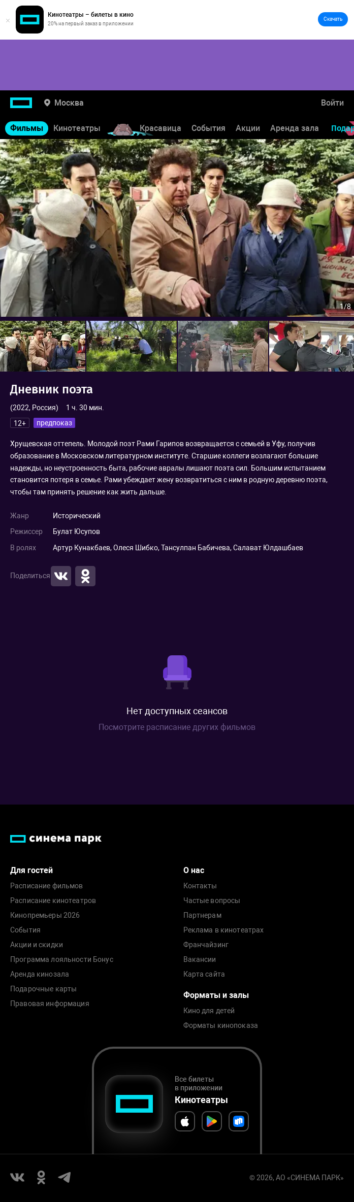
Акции (248, 128)
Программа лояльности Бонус (61, 959)
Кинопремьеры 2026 (45, 915)
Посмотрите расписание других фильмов (177, 727)
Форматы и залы (216, 995)
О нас (193, 870)
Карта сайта (204, 974)
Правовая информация (49, 1004)
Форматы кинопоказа (221, 1025)
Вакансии (199, 959)
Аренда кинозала (39, 974)
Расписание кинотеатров (53, 901)
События (208, 128)
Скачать (333, 19)
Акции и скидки (36, 945)
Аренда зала (294, 128)
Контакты (200, 886)
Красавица (160, 128)
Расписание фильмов (46, 886)
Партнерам (202, 915)
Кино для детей (209, 1011)
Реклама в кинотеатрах (223, 930)
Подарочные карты (43, 989)
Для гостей (31, 870)
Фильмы (26, 128)
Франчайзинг (206, 945)
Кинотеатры (77, 128)
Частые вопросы (212, 901)
